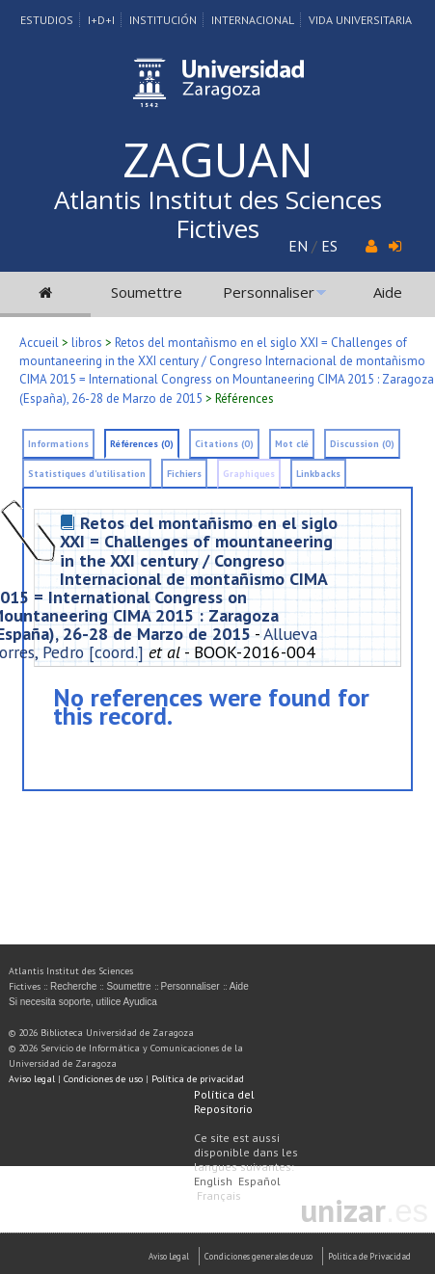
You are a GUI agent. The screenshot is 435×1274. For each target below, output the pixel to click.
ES (329, 245)
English (213, 1181)
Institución (163, 20)
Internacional (252, 20)
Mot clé (292, 444)
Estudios (46, 20)
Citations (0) (224, 444)
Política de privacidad (197, 1079)
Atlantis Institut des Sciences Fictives (218, 214)
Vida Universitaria (360, 20)
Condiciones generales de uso (258, 1256)
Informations (58, 444)
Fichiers (184, 473)
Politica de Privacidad (369, 1256)
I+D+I (101, 20)
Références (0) (142, 444)
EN (298, 245)
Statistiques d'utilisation (87, 473)
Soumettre (146, 292)
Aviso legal (32, 1079)
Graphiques (249, 473)
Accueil (39, 342)
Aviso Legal (169, 1256)
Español (259, 1181)
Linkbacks (318, 473)
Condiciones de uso (103, 1079)
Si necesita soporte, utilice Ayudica (83, 1001)
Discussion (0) (362, 444)
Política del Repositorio (224, 1101)
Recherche (73, 986)
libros (86, 342)
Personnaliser (268, 292)
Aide (387, 292)
